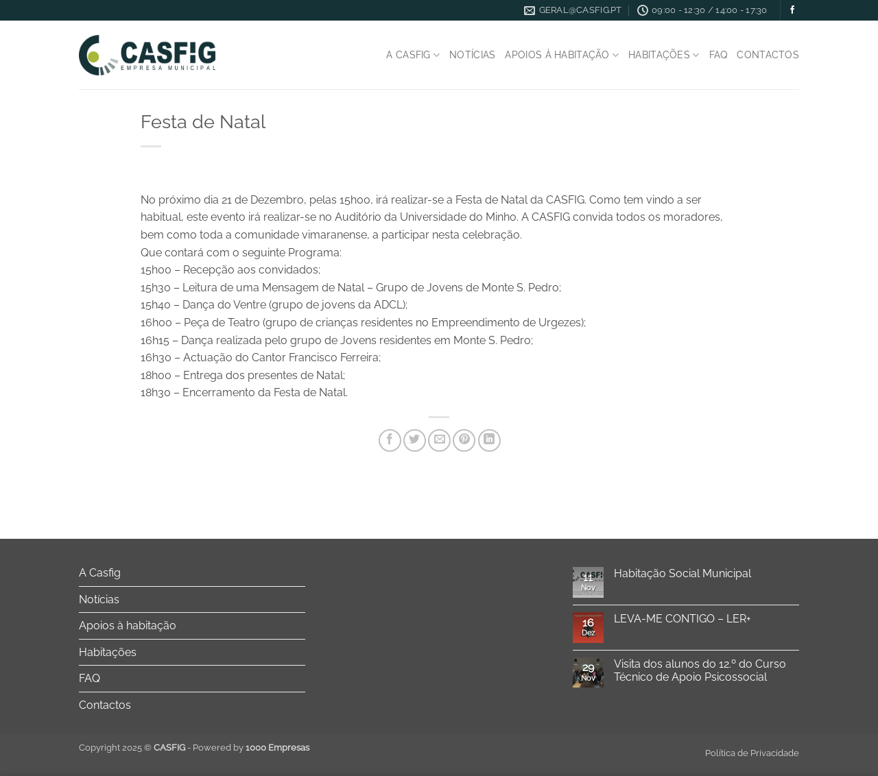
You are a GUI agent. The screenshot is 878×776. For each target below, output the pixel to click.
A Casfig (413, 55)
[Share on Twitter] (414, 440)
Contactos (768, 54)
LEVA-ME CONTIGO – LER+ (682, 618)
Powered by (251, 747)
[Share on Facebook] (390, 440)
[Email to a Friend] (439, 440)
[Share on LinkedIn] (489, 440)
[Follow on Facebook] (792, 10)
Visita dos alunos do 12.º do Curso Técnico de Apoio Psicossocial (700, 670)
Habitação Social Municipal (682, 573)
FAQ (718, 54)
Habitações (663, 55)
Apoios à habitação (562, 55)
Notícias (472, 54)
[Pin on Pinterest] (464, 440)
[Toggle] (297, 573)
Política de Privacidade (752, 753)
